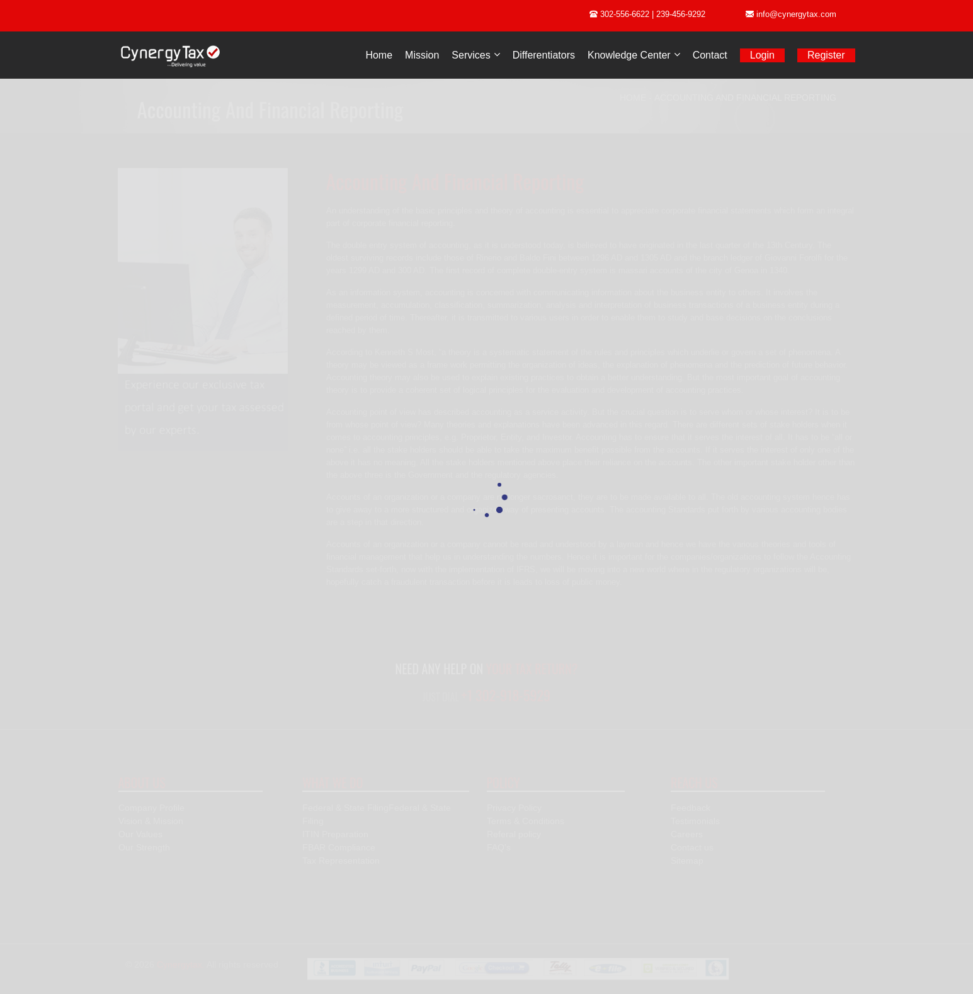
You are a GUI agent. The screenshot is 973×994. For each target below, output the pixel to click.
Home (378, 55)
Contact (710, 55)
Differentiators (544, 55)
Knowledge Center (629, 55)
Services (471, 55)
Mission (422, 55)
